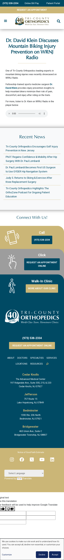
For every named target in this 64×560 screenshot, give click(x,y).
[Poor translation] (10, 509)
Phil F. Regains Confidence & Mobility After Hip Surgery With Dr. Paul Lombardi (31, 158)
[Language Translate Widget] (24, 473)
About (10, 358)
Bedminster (30, 410)
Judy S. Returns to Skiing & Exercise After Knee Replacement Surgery (29, 179)
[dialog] (32, 549)
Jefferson (30, 394)
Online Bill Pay (32, 3)
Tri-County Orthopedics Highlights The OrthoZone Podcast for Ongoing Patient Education (28, 192)
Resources (36, 363)
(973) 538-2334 (10, 3)
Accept (55, 555)
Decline (42, 555)
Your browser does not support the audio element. (27, 113)
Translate (24, 478)
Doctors (22, 358)
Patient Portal (53, 3)
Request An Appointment (32, 10)
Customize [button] (7, 555)
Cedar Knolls (30, 374)
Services (51, 358)
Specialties (37, 358)
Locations (21, 363)
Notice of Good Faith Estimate (31, 452)
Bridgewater (31, 426)
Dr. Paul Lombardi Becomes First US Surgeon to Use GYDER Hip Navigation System (31, 169)
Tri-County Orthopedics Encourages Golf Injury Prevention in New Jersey (32, 148)
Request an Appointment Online (32, 345)
